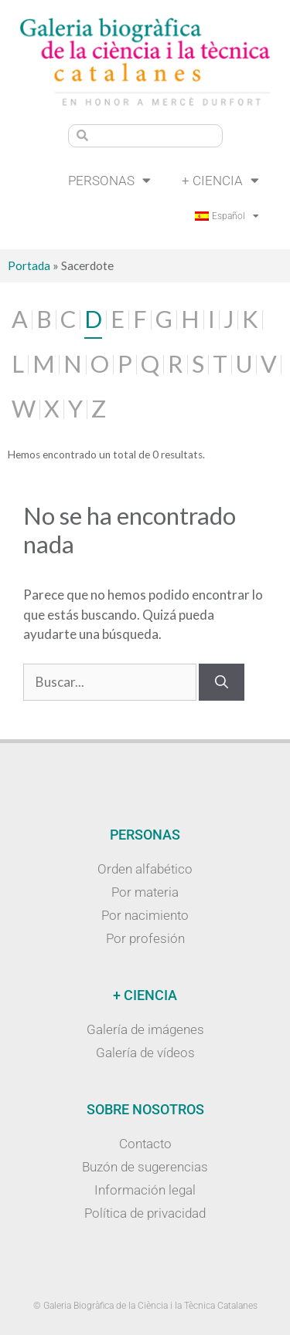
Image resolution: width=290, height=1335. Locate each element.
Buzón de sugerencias (145, 1166)
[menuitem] (227, 216)
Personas (109, 180)
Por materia (145, 892)
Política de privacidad (145, 1213)
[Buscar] (221, 682)
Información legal (145, 1190)
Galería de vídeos (145, 1052)
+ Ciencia (220, 180)
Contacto (145, 1143)
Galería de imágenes (145, 1029)
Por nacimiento (145, 915)
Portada (29, 265)
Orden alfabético (145, 869)
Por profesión (145, 938)
